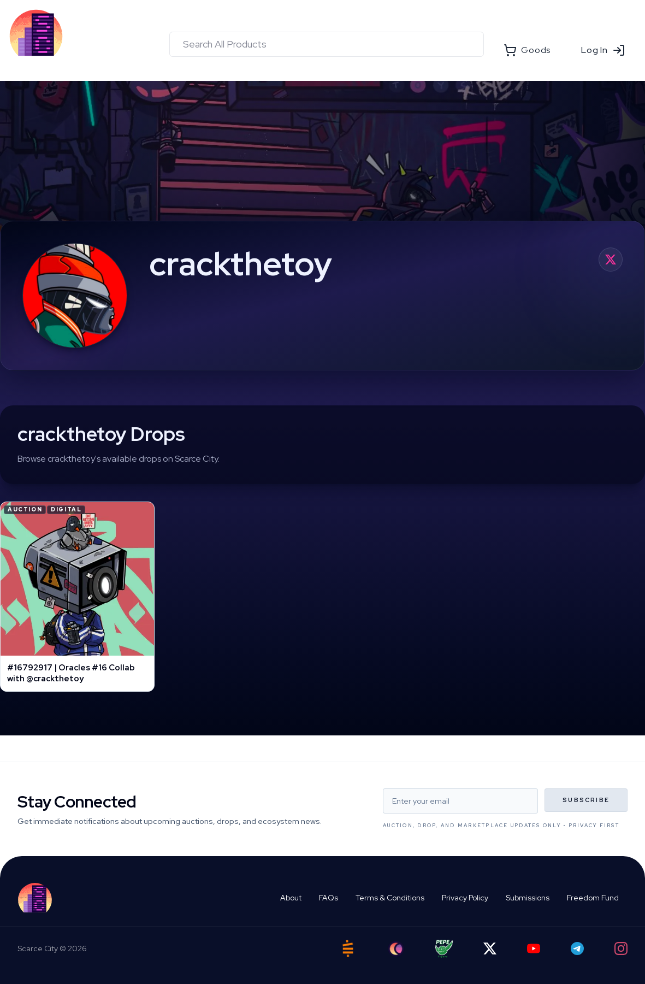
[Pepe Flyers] (444, 949)
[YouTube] (533, 948)
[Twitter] (489, 948)
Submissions (527, 898)
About (290, 898)
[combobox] (326, 44)
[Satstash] (348, 948)
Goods (527, 50)
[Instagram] (621, 948)
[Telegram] (577, 948)
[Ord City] (396, 948)
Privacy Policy (465, 898)
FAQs (328, 898)
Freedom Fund (593, 898)
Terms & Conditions (390, 898)
